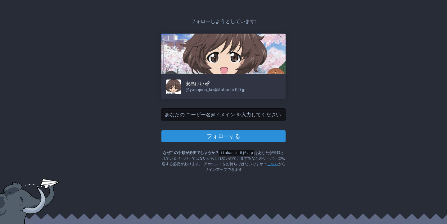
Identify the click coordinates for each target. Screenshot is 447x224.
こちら (272, 164)
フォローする (223, 136)
